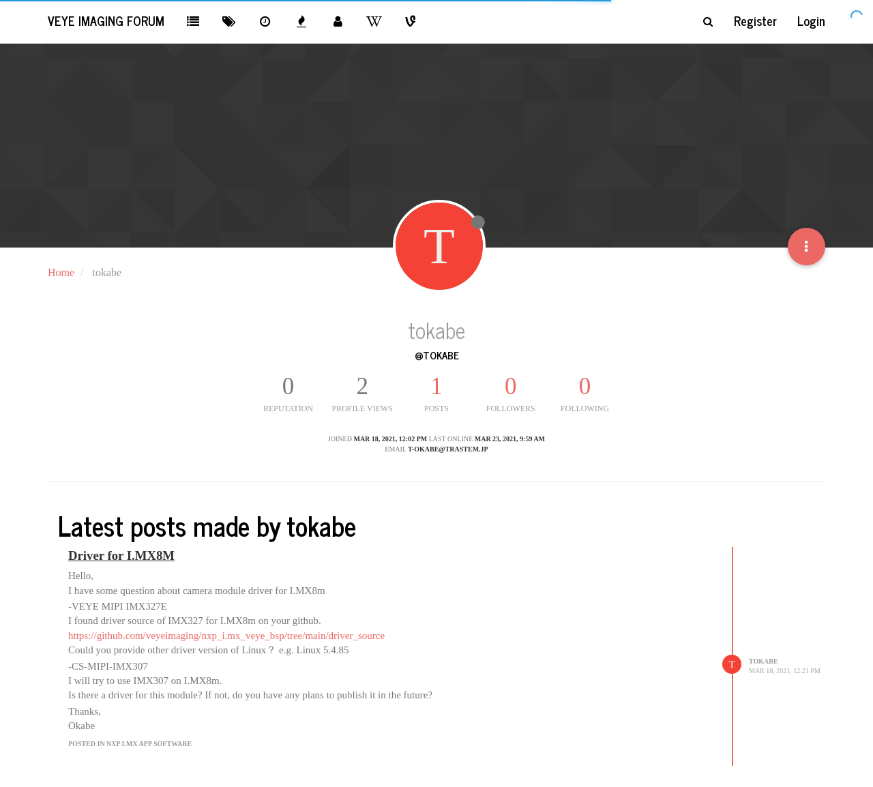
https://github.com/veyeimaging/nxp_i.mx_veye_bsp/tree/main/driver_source (226, 635)
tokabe (763, 661)
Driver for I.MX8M (121, 555)
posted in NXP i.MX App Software (130, 743)
